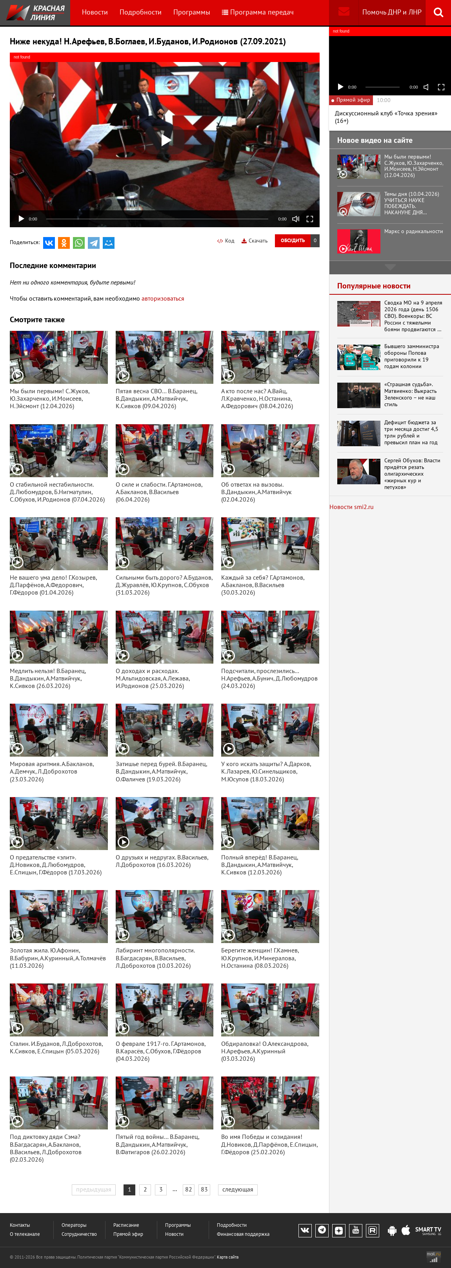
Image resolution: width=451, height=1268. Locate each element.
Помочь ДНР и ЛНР (392, 12)
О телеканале (25, 1234)
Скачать (255, 240)
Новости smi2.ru (351, 507)
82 (188, 1189)
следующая (237, 1189)
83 (204, 1189)
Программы (191, 12)
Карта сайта (227, 1257)
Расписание (126, 1225)
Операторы (74, 1225)
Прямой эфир (128, 1234)
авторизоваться (163, 298)
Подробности (141, 12)
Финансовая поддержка (243, 1234)
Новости (95, 12)
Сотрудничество (79, 1234)
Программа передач (258, 12)
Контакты (20, 1225)
